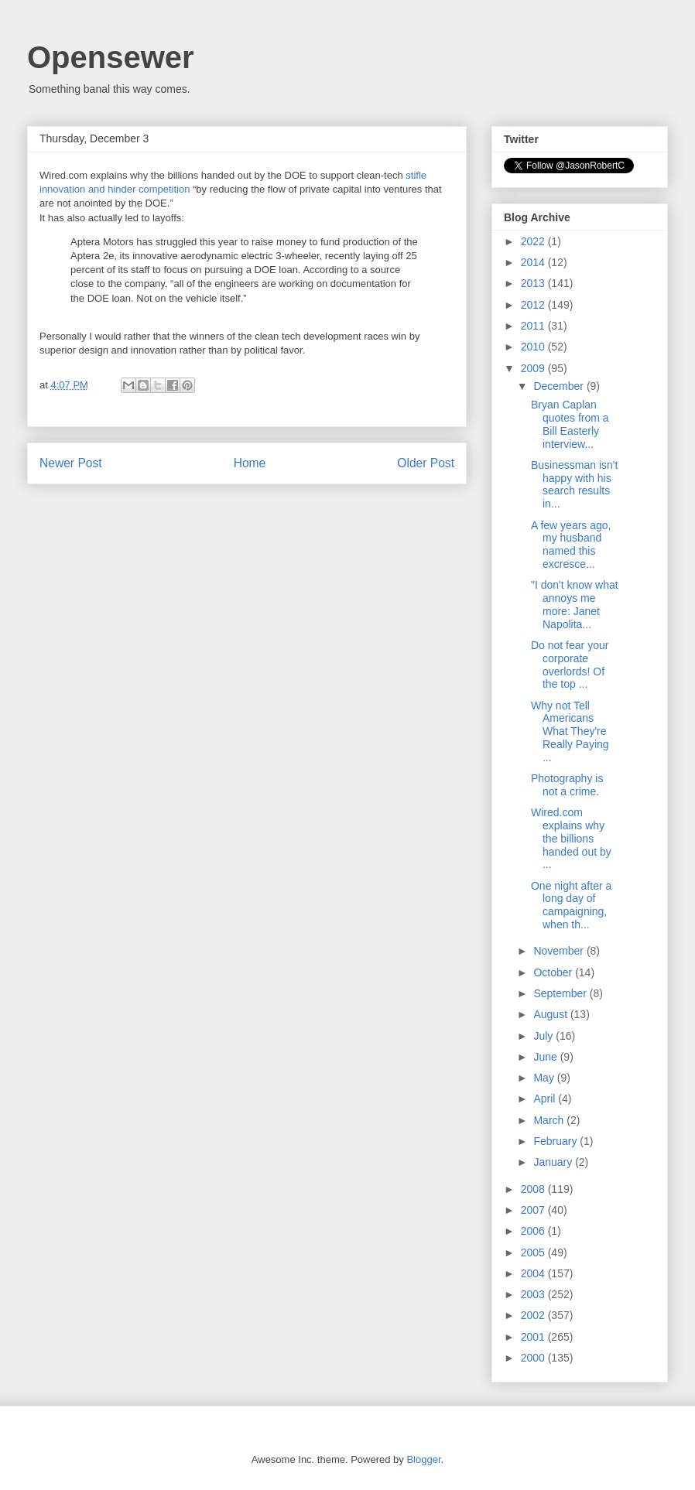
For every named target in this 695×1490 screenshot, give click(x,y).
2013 (534, 283)
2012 (534, 305)
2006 (534, 1231)
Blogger (423, 1459)
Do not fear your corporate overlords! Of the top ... (569, 664)
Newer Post (70, 463)
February (556, 1141)
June (546, 1057)
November (559, 951)
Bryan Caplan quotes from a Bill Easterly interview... (570, 423)
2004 (534, 1273)
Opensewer (110, 57)
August (551, 1014)
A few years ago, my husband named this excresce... (571, 544)
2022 (534, 241)
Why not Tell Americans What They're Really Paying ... (570, 731)
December (559, 386)
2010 (534, 346)
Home (250, 463)
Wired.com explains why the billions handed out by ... (571, 838)
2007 (534, 1210)
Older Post (425, 463)
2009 (534, 368)
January (554, 1162)
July (544, 1036)
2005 (534, 1252)
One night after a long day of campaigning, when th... (571, 905)
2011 (534, 326)
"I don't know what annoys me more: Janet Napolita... (574, 604)
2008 (534, 1189)
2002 (534, 1315)
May (544, 1077)
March (550, 1120)
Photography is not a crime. (567, 785)
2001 (534, 1337)
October (554, 972)
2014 (534, 262)
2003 (534, 1294)
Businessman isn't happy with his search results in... (574, 484)
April (545, 1098)
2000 (534, 1358)
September (561, 993)
